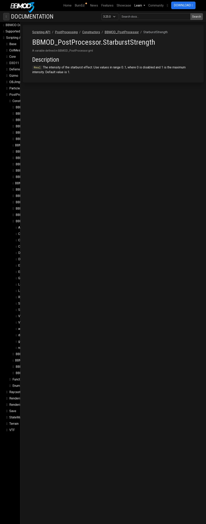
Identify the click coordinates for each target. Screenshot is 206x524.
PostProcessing (20, 87)
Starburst (24, 295)
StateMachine (18, 409)
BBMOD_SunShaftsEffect (33, 359)
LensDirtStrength (30, 283)
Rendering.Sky (19, 397)
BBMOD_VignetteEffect (32, 365)
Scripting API (15, 30)
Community (156, 5)
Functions (19, 371)
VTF (12, 422)
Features (107, 5)
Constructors (21, 93)
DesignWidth (27, 251)
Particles (15, 80)
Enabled (23, 264)
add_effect (26, 321)
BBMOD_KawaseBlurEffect (34, 150)
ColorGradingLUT (30, 238)
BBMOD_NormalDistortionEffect (38, 200)
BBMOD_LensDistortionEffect (37, 156)
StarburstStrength (30, 302)
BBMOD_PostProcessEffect (36, 207)
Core (12, 49)
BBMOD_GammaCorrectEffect (36, 144)
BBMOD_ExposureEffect (33, 125)
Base (12, 36)
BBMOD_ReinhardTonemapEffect (38, 352)
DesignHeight (27, 245)
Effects (23, 257)
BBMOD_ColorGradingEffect (35, 106)
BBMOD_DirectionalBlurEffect (36, 118)
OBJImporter (18, 74)
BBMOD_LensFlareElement (35, 169)
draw (21, 327)
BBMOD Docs (15, 17)
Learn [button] (138, 5)
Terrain (14, 416)
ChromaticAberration (32, 226)
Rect (21, 289)
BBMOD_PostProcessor (33, 213)
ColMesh (15, 42)
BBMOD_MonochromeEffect (35, 194)
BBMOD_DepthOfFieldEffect (36, 112)
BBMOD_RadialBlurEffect (33, 346)
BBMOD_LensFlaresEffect (33, 175)
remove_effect (28, 340)
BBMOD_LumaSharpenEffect (36, 188)
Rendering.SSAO (20, 390)
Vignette (24, 308)
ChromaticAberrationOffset (36, 232)
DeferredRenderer (21, 61)
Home (68, 5)
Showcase (124, 5)
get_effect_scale (30, 333)
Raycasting (17, 384)
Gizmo (13, 68)
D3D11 (14, 55)
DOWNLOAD (183, 5)
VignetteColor (27, 314)
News (94, 5)
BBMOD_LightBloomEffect (34, 181)
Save (12, 403)
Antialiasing (26, 219)
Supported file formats (21, 23)
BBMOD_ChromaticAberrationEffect (40, 99)
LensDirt (24, 276)
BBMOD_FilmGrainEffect (33, 131)
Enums (17, 378)
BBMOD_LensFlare (29, 163)
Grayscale (25, 270)
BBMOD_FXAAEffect (29, 137)
